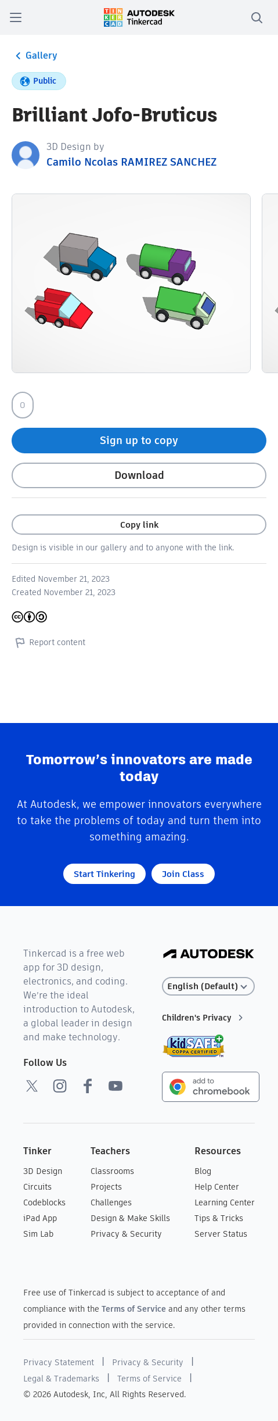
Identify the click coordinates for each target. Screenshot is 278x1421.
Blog (202, 1171)
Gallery (34, 56)
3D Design (42, 1171)
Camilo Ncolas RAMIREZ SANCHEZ (131, 162)
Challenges (111, 1202)
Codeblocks (44, 1202)
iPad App (40, 1218)
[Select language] (208, 987)
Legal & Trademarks (61, 1378)
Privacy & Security (126, 1234)
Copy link (139, 524)
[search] (256, 17)
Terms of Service (134, 1309)
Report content (48, 642)
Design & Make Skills (130, 1218)
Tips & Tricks (218, 1218)
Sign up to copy (139, 440)
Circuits (37, 1187)
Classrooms (112, 1171)
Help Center (216, 1187)
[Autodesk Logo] (208, 954)
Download (139, 475)
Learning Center (224, 1202)
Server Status (220, 1234)
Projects (106, 1187)
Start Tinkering (104, 874)
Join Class (183, 874)
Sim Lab (38, 1234)
